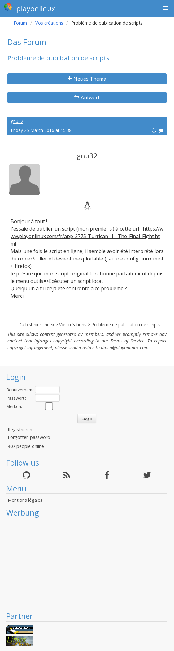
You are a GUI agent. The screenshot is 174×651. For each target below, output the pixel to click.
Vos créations (49, 23)
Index (48, 325)
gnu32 (17, 121)
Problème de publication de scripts (125, 325)
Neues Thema (87, 78)
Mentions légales (25, 500)
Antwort (87, 97)
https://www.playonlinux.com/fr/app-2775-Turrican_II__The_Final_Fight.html (87, 236)
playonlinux (29, 7)
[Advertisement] (86, 564)
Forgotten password (29, 437)
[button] (166, 8)
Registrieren (20, 429)
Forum (20, 23)
